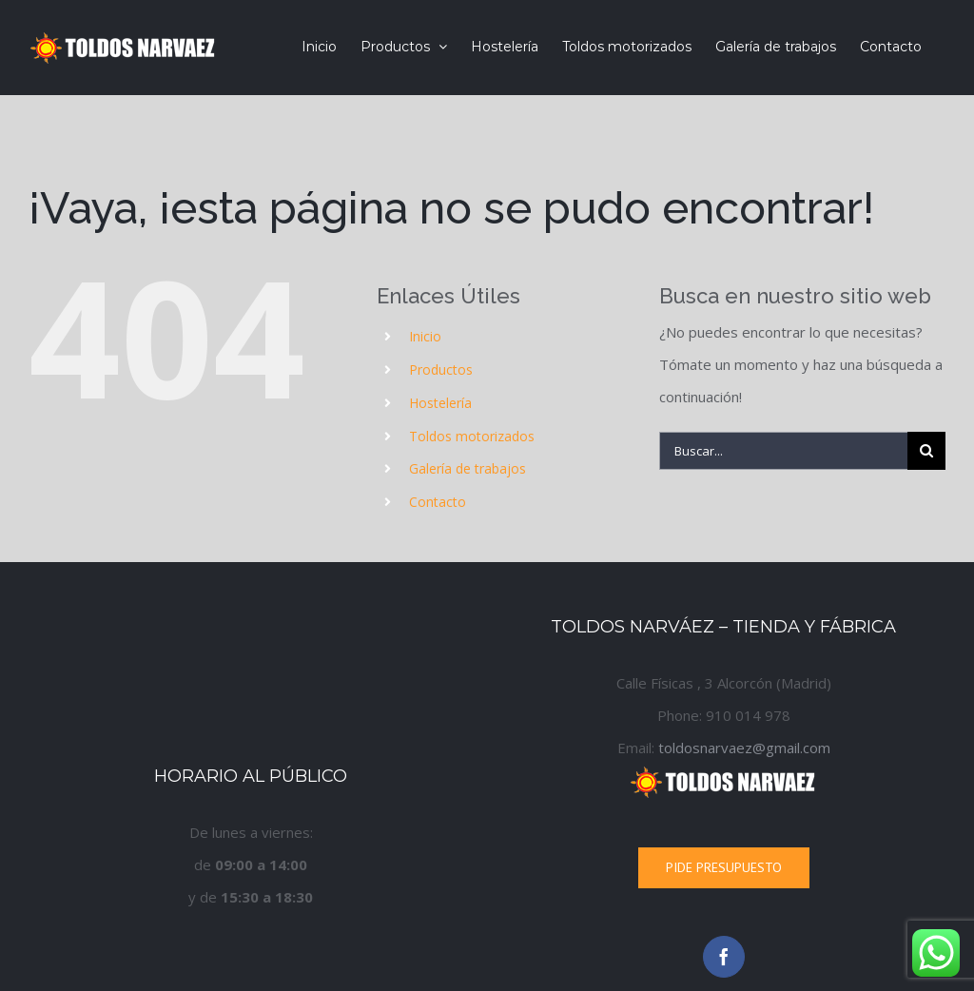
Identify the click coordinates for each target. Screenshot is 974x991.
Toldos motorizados (472, 436)
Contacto (437, 502)
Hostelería (440, 403)
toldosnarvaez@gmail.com (744, 747)
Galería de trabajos (467, 468)
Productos (441, 369)
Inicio (425, 336)
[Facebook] (724, 957)
